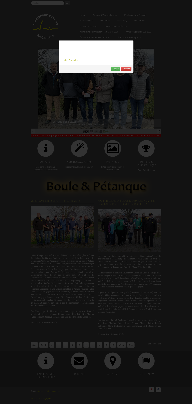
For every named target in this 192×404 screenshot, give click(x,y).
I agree (116, 69)
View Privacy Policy (72, 60)
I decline (126, 69)
